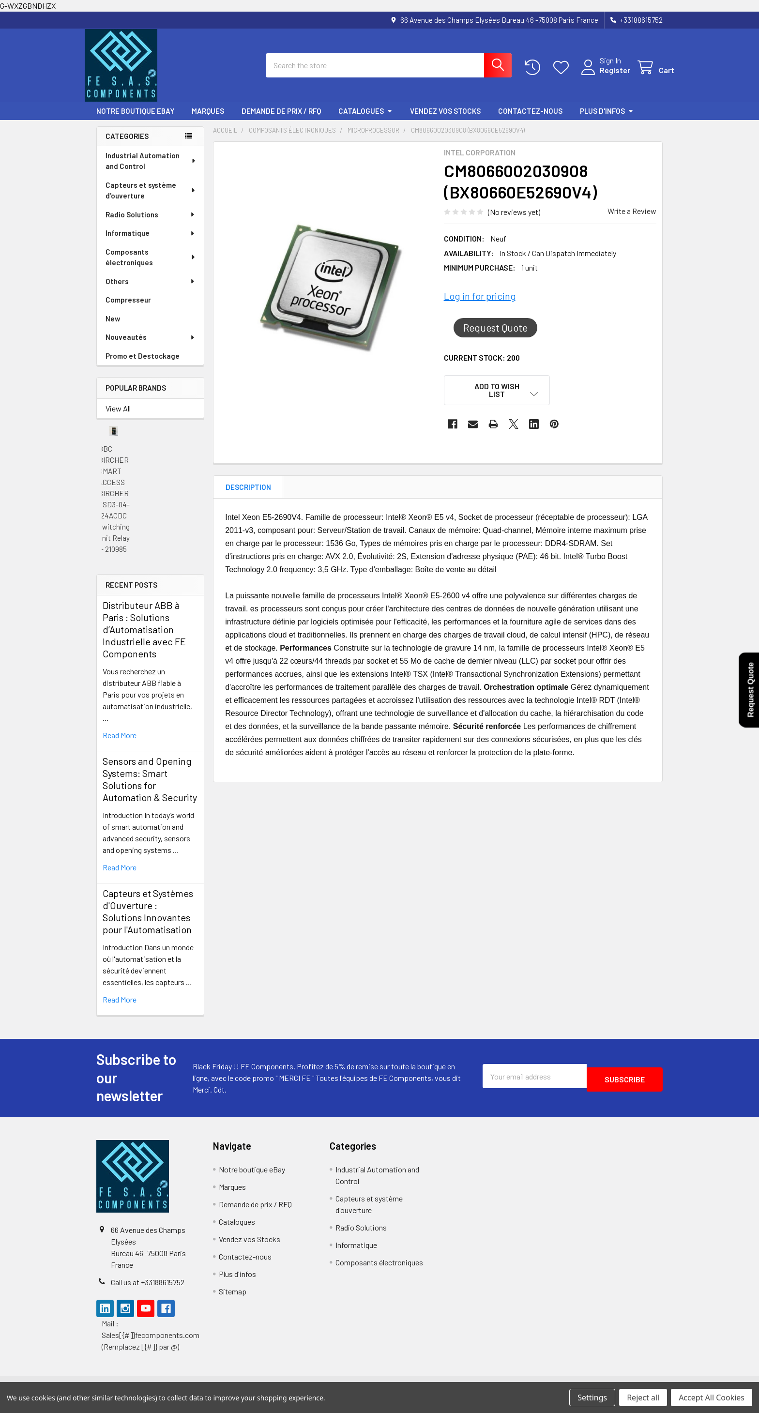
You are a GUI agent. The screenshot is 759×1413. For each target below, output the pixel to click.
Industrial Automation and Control (151, 170)
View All (118, 417)
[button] (497, 399)
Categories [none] (127, 144)
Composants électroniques (151, 266)
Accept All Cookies (711, 1397)
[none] (325, 296)
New (113, 327)
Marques (208, 119)
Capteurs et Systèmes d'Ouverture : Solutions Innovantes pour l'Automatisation (148, 920)
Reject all (643, 1397)
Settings (592, 1397)
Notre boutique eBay (135, 119)
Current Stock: (482, 366)
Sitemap (232, 1300)
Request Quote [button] (495, 336)
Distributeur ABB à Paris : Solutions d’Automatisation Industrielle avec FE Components (144, 638)
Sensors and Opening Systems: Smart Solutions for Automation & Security (150, 788)
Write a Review (631, 219)
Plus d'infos (607, 119)
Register (603, 75)
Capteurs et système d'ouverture (151, 199)
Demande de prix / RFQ (281, 119)
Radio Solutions (151, 223)
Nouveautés (151, 345)
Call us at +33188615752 (147, 1290)
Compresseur (128, 308)
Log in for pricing (480, 304)
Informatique (151, 241)
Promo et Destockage (143, 364)
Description (248, 495)
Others (151, 290)
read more (120, 743)
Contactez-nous (530, 119)
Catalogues (365, 119)
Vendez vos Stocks (445, 119)
